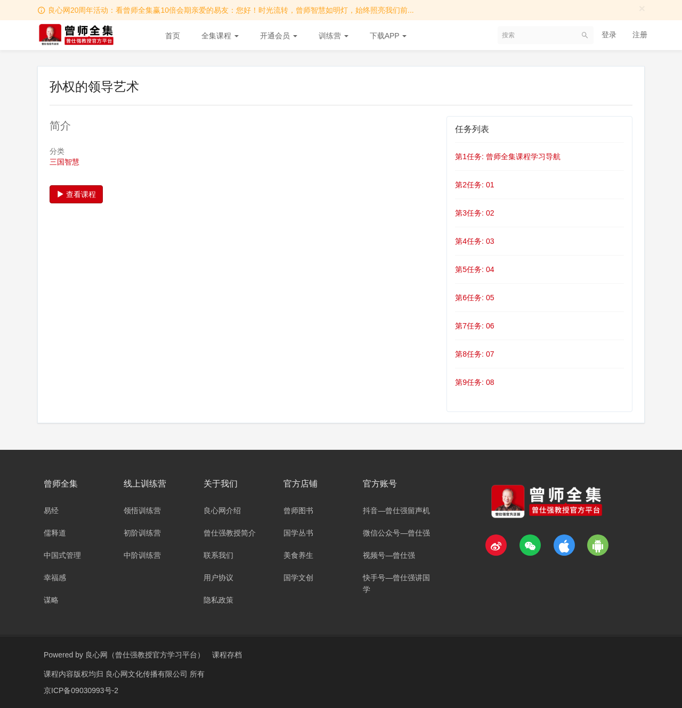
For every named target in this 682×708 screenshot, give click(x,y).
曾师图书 (298, 510)
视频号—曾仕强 (389, 555)
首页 (172, 35)
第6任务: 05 (474, 297)
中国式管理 (62, 555)
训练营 (333, 35)
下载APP (388, 35)
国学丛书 (298, 533)
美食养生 (298, 555)
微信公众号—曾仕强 (396, 533)
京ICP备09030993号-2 (81, 689)
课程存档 (227, 655)
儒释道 (55, 533)
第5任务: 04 (474, 269)
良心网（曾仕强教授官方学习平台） (145, 655)
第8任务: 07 (474, 354)
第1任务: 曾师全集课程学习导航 (508, 156)
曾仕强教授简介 (230, 533)
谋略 (51, 600)
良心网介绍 (222, 510)
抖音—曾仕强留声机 (396, 510)
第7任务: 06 (474, 326)
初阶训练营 (142, 533)
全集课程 (220, 35)
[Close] (642, 8)
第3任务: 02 (474, 213)
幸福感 (55, 577)
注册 (639, 34)
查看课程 (76, 194)
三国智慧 (64, 162)
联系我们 (218, 555)
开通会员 (278, 35)
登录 (609, 34)
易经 (51, 510)
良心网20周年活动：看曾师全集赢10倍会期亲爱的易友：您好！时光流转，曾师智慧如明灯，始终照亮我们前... (231, 10)
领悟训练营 (142, 510)
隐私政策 (218, 600)
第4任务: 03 (474, 241)
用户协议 (218, 577)
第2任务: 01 (474, 184)
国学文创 (298, 577)
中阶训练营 (142, 555)
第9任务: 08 (474, 382)
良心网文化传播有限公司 (147, 673)
